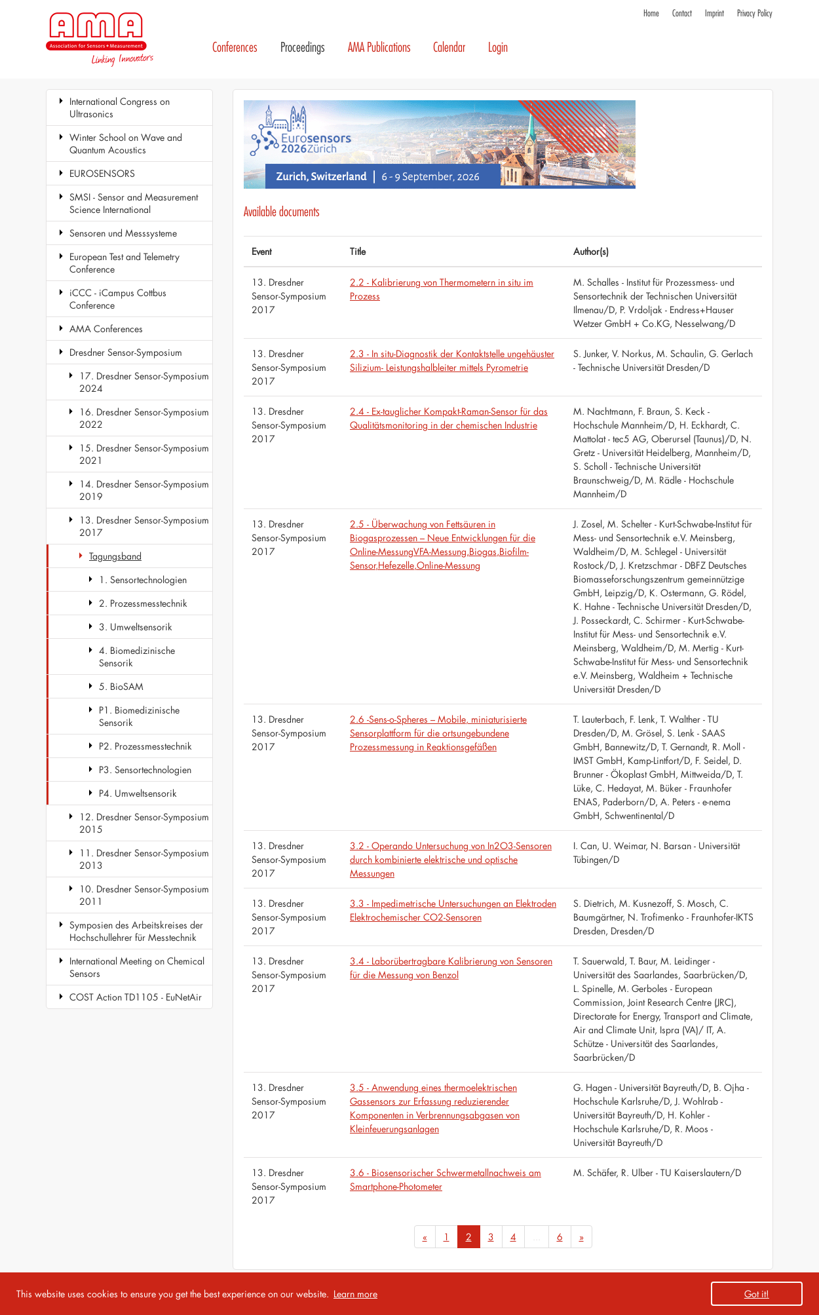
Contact (682, 13)
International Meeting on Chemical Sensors (136, 967)
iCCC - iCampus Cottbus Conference (117, 298)
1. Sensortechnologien (143, 579)
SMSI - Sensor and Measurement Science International (133, 203)
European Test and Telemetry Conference (124, 262)
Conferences (234, 47)
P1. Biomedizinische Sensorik (139, 716)
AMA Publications (379, 47)
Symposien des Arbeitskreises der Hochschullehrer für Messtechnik (136, 931)
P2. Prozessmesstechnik (145, 746)
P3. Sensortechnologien (145, 769)
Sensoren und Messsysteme (123, 233)
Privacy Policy (754, 13)
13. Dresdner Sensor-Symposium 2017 (144, 526)
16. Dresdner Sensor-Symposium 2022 (144, 418)
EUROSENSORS (102, 173)
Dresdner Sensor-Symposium (125, 352)
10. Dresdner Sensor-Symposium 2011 (144, 895)
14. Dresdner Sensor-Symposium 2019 (144, 490)
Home (651, 13)
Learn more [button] (355, 1293)
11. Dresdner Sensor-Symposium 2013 (144, 859)
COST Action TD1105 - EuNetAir (135, 997)
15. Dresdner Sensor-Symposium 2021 (144, 454)
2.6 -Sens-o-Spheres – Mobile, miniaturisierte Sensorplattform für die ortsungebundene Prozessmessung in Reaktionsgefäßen (438, 733)
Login (498, 47)
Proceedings (302, 47)
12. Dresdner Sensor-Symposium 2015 (144, 822)
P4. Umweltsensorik (138, 793)
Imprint (714, 13)
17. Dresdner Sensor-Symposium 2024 (144, 382)
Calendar (449, 47)
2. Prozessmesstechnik (143, 603)
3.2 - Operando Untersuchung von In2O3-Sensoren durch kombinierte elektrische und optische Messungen (451, 859)
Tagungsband (115, 556)
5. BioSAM (121, 686)
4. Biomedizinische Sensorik (137, 656)
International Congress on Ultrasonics (119, 107)
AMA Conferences (106, 328)
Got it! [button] (756, 1293)
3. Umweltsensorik (135, 626)
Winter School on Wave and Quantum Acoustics (125, 143)
